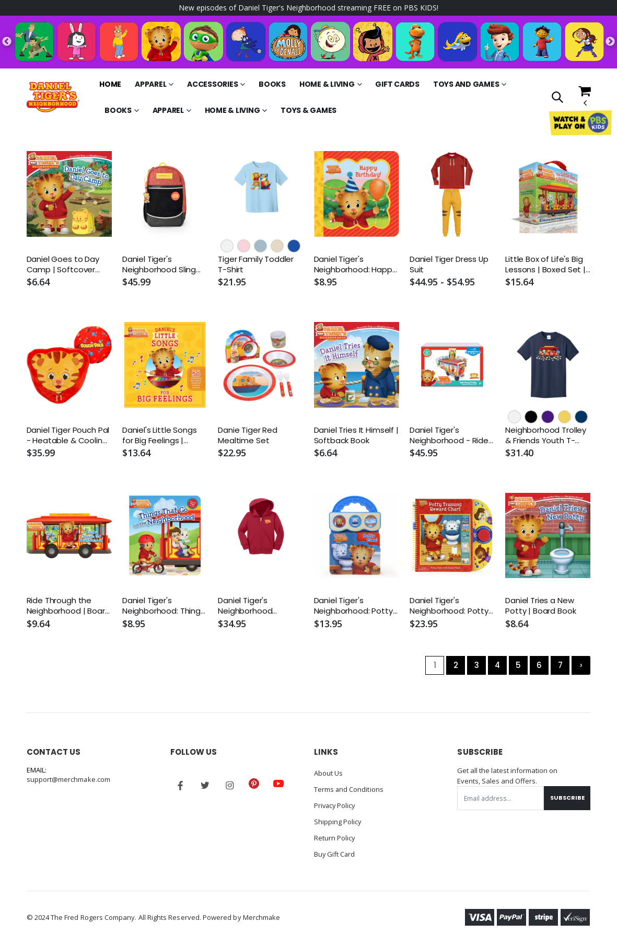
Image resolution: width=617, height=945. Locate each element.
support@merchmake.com (69, 780)
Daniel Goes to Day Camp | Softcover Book (63, 264)
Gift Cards (397, 84)
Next (610, 42)
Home (110, 84)
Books (272, 84)
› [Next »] (581, 665)
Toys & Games (308, 110)
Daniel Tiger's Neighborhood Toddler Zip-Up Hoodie (246, 606)
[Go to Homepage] (53, 96)
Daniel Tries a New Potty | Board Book (540, 606)
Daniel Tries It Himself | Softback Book (356, 435)
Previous (7, 42)
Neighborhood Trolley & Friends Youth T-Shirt (545, 435)
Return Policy (335, 836)
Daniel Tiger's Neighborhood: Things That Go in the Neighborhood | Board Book (164, 606)
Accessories (212, 84)
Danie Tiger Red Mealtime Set (247, 435)
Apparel (150, 84)
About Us (328, 773)
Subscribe (567, 798)
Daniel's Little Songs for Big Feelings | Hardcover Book (159, 435)
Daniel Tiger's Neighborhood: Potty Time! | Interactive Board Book (353, 606)
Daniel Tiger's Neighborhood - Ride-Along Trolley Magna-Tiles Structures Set (451, 435)
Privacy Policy (335, 805)
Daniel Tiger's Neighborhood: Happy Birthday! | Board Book (355, 264)
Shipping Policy (338, 820)
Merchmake (262, 914)
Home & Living (327, 84)
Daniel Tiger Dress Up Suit (449, 264)
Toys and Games (466, 84)
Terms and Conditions (349, 789)
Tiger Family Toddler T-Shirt (256, 264)
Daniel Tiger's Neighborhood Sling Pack (159, 264)
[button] (557, 98)
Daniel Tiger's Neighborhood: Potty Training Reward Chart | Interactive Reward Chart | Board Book (452, 606)
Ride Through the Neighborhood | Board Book (68, 606)
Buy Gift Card (335, 852)
